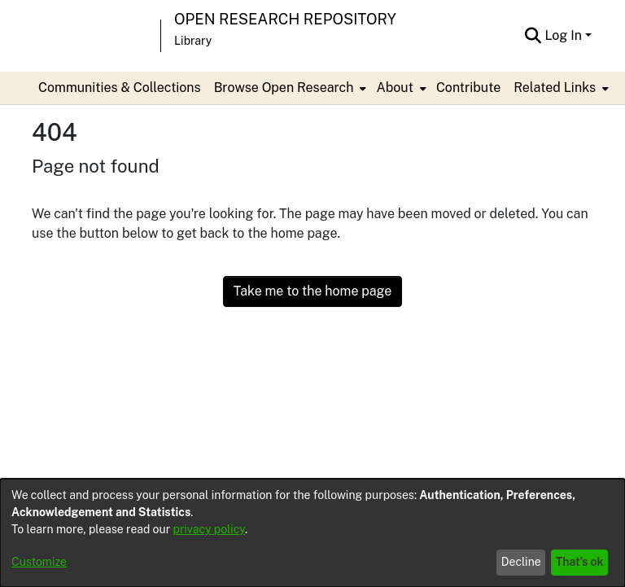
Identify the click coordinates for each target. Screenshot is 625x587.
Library (193, 40)
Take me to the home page (313, 291)
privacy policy (209, 529)
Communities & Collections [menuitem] (119, 87)
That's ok (580, 561)
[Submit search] (532, 36)
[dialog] (312, 533)
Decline (521, 561)
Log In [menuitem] (563, 35)
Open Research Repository (285, 19)
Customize (39, 561)
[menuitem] (289, 88)
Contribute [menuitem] (468, 87)
